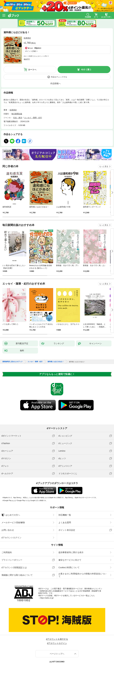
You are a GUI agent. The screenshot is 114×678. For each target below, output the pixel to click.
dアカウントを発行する (57, 639)
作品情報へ (55, 83)
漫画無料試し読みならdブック (12, 361)
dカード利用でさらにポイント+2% (35, 56)
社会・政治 (17, 118)
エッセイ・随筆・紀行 (33, 118)
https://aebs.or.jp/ (47, 598)
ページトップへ (57, 654)
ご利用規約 (6, 552)
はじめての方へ (10, 514)
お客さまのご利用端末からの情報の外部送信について (82, 575)
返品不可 (27, 59)
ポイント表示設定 (66, 530)
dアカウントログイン (11, 537)
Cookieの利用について (69, 567)
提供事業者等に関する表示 (70, 552)
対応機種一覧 (64, 515)
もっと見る (103, 166)
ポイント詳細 (30, 51)
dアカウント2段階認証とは (14, 567)
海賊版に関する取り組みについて (17, 575)
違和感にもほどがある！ (56, 361)
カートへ (32, 69)
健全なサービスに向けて (69, 560)
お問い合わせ (7, 530)
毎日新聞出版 (16, 114)
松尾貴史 (27, 38)
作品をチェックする (59, 77)
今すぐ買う (86, 69)
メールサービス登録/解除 (13, 522)
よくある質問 (64, 522)
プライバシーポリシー (11, 560)
